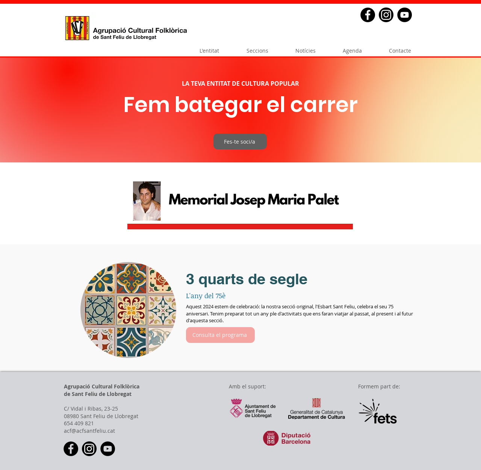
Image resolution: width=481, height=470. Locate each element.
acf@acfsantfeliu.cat (89, 430)
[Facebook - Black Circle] (367, 15)
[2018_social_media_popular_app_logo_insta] (386, 15)
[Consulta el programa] (220, 335)
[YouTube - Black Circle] (404, 15)
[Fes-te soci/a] (240, 141)
